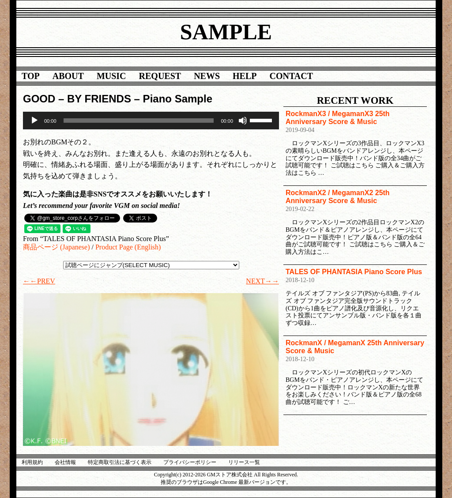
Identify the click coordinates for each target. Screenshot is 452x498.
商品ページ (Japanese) (56, 247)
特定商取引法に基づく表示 (119, 462)
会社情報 (65, 462)
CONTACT (291, 76)
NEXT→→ (262, 281)
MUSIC (111, 76)
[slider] (139, 120)
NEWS (207, 76)
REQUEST (160, 76)
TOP (31, 76)
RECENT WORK (355, 100)
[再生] (34, 120)
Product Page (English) (128, 247)
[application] (151, 120)
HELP (244, 76)
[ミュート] (242, 120)
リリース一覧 (244, 462)
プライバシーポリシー (189, 462)
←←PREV (39, 281)
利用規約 (32, 462)
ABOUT (68, 76)
